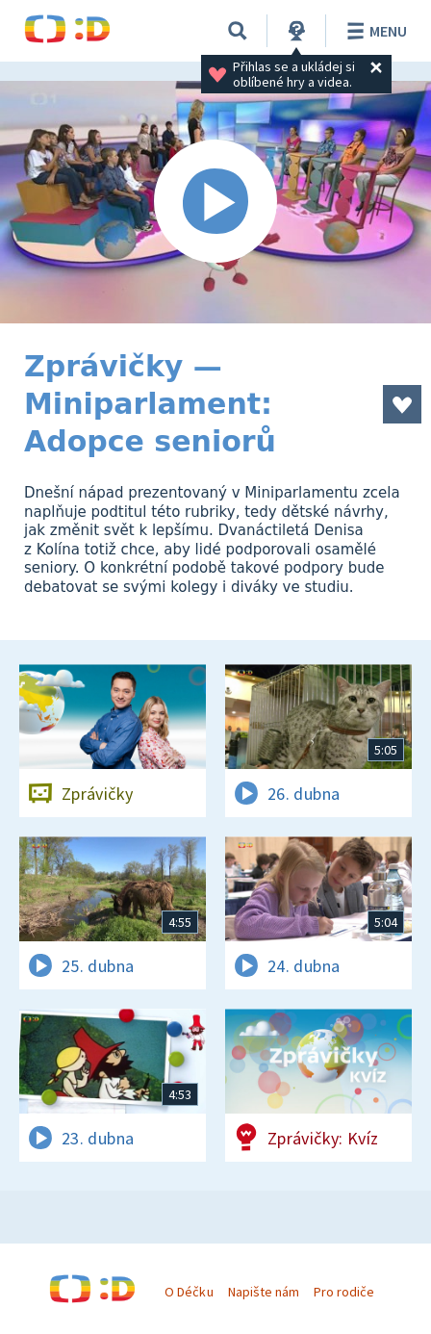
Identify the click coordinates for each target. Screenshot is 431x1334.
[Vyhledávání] (237, 31)
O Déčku (189, 1291)
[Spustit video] (215, 202)
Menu (374, 30)
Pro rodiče (344, 1291)
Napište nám (263, 1291)
